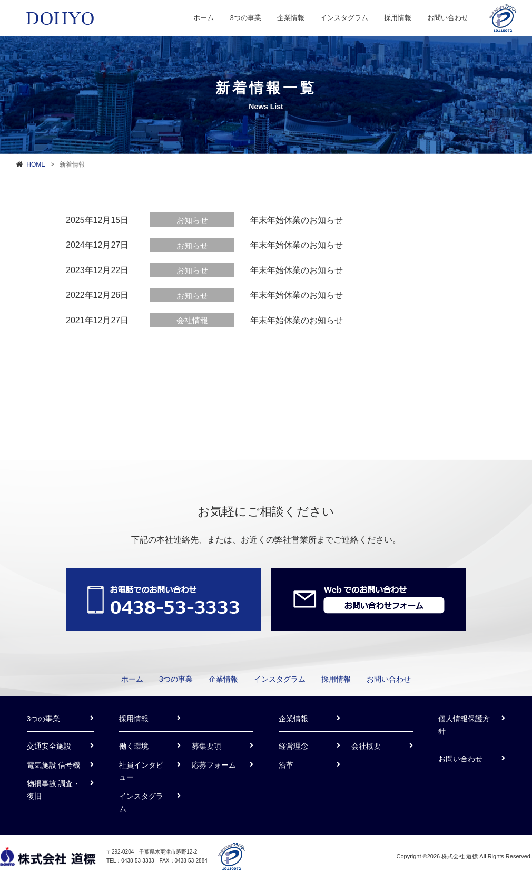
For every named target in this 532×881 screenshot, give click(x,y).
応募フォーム (214, 765)
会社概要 (366, 746)
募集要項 (206, 746)
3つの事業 (245, 18)
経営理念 (293, 746)
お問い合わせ (447, 18)
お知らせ (192, 220)
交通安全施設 (49, 746)
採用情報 (397, 18)
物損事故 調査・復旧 (54, 789)
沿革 (286, 765)
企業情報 (290, 18)
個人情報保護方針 (464, 724)
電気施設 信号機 (54, 765)
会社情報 (192, 320)
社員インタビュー (141, 771)
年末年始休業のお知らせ (296, 220)
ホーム (203, 18)
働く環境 (134, 746)
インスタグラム (344, 18)
